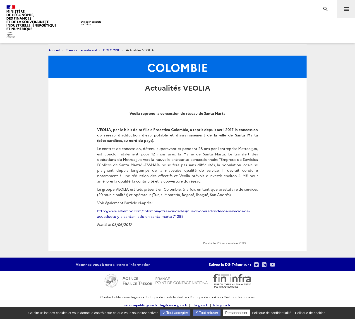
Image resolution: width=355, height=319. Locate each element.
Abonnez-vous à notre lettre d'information (113, 264)
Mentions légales (129, 297)
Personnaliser (236, 313)
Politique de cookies (205, 297)
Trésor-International (81, 50)
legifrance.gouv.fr (174, 305)
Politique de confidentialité (166, 297)
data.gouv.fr (221, 305)
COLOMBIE (111, 50)
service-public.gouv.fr (140, 305)
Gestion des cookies (239, 297)
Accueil (54, 50)
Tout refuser (206, 313)
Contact (106, 297)
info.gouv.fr (200, 305)
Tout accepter (175, 313)
